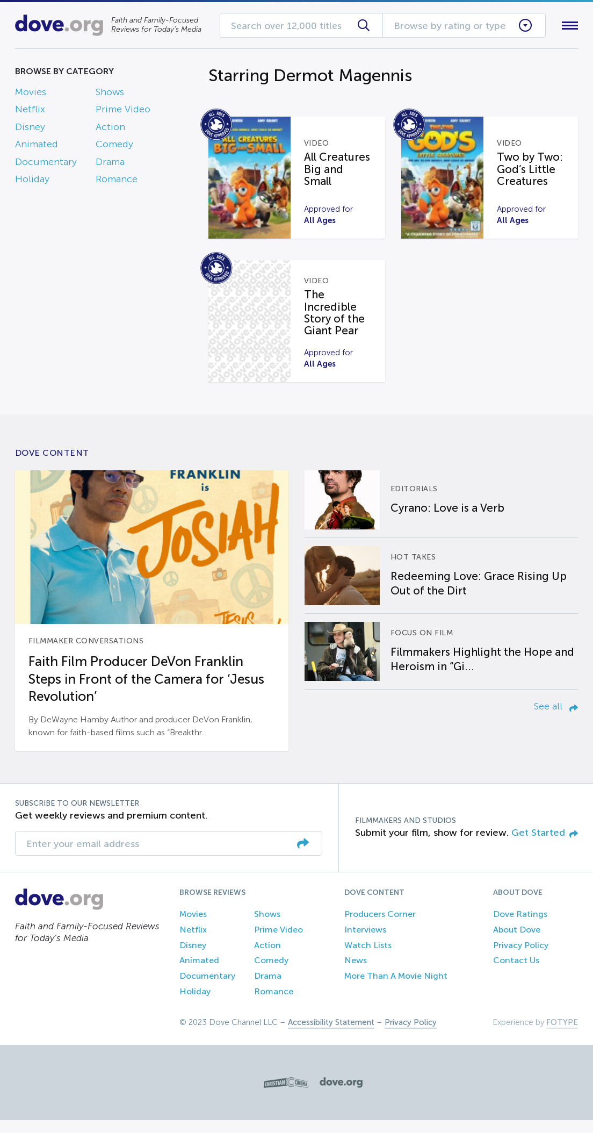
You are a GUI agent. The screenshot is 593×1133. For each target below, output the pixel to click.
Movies (30, 94)
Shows (110, 94)
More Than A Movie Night (395, 988)
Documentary (46, 164)
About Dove (516, 942)
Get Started (544, 845)
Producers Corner (380, 926)
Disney (30, 129)
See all (556, 719)
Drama (110, 164)
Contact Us (516, 973)
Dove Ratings (520, 926)
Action (110, 129)
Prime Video (123, 111)
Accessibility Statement (331, 1035)
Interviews (365, 942)
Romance (117, 181)
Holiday (32, 181)
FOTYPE (562, 1035)
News (355, 973)
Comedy (114, 146)
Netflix (30, 111)
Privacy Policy (520, 958)
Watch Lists (368, 958)
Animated (36, 146)
